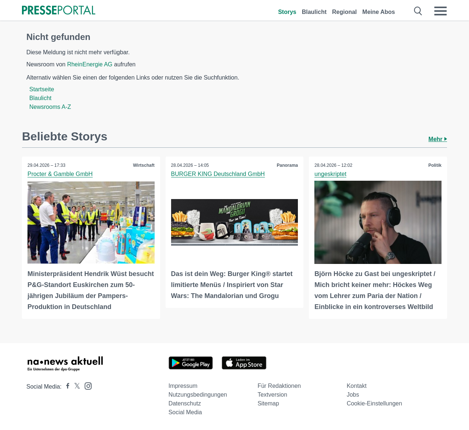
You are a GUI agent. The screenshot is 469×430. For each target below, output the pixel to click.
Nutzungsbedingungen (198, 395)
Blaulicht (314, 12)
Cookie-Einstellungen (374, 403)
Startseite (41, 89)
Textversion (272, 395)
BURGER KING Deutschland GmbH (218, 174)
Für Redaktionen (279, 386)
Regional (344, 12)
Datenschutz (185, 403)
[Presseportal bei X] (75, 386)
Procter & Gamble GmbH (60, 174)
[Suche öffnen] (418, 11)
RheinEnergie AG (89, 64)
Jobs (353, 395)
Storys (287, 12)
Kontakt (356, 386)
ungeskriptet (330, 174)
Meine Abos (378, 12)
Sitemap (268, 403)
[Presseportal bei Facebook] (66, 386)
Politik (435, 165)
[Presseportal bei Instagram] (86, 385)
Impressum (183, 386)
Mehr (437, 139)
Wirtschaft (144, 165)
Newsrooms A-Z (50, 107)
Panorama (287, 165)
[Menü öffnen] (440, 11)
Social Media (185, 412)
